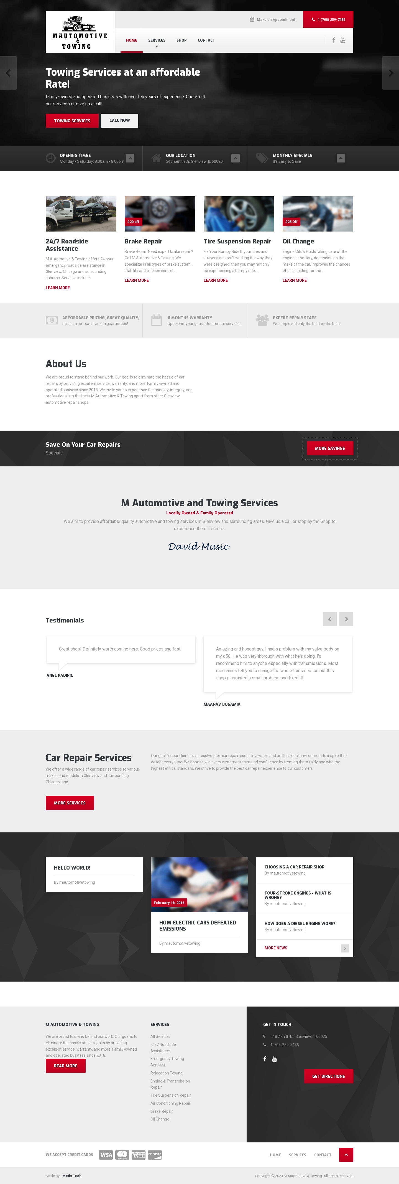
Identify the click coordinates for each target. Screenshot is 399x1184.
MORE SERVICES (70, 803)
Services (156, 40)
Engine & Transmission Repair (170, 1084)
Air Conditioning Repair (170, 1103)
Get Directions (328, 1076)
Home (131, 40)
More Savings (330, 448)
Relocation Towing (166, 1073)
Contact (206, 40)
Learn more (58, 288)
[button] (8, 73)
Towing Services (72, 121)
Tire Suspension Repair (238, 241)
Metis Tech (71, 1176)
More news (276, 948)
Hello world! (72, 868)
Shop (182, 40)
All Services (160, 1036)
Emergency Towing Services (167, 1061)
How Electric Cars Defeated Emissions (197, 925)
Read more (65, 1066)
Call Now (119, 120)
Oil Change (298, 241)
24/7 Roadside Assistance (67, 245)
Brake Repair (144, 241)
